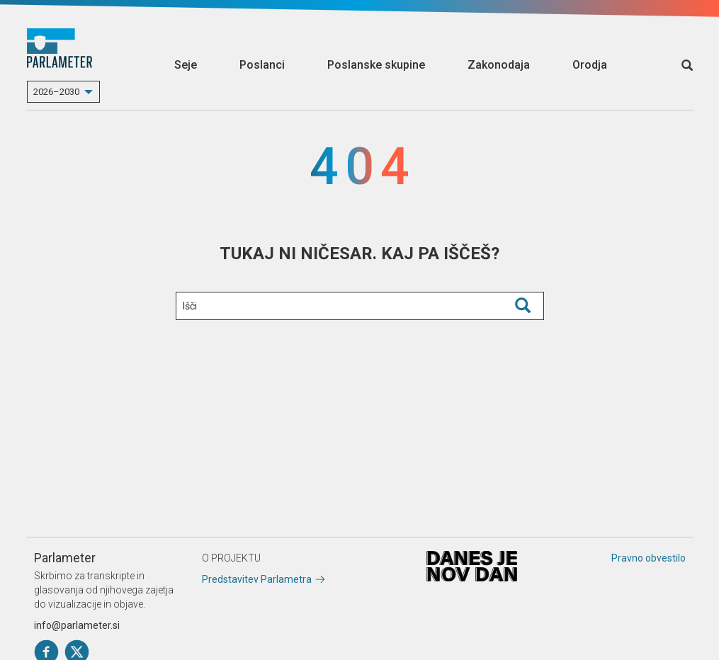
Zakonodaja (499, 65)
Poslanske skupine (376, 65)
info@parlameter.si (77, 625)
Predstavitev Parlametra (257, 579)
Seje (185, 65)
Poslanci (262, 65)
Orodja (589, 65)
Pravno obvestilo (648, 558)
